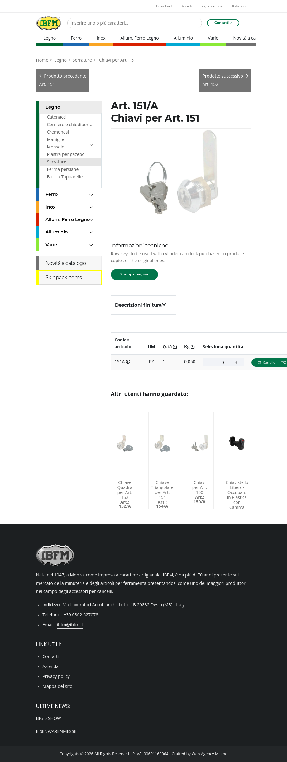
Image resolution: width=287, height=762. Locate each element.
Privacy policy (56, 676)
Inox (101, 38)
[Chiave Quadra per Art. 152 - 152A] (125, 443)
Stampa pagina (134, 274)
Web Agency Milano (209, 753)
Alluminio (183, 38)
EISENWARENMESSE (56, 731)
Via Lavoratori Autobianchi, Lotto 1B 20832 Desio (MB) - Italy (123, 605)
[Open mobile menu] (247, 23)
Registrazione (212, 6)
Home (42, 60)
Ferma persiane (63, 169)
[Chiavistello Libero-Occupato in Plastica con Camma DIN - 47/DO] (237, 443)
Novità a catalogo (250, 38)
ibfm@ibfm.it (70, 625)
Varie (213, 38)
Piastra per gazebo (66, 154)
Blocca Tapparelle (65, 177)
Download (164, 6)
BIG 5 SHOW (48, 718)
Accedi (187, 6)
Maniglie (55, 139)
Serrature (82, 60)
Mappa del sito (57, 686)
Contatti (50, 656)
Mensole (56, 147)
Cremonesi (58, 132)
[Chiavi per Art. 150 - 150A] (199, 443)
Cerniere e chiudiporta (70, 124)
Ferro (76, 38)
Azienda (50, 666)
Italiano (239, 6)
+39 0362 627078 (81, 615)
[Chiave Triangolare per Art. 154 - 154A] (162, 443)
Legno (50, 38)
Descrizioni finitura (140, 305)
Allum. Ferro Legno (139, 38)
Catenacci (57, 117)
